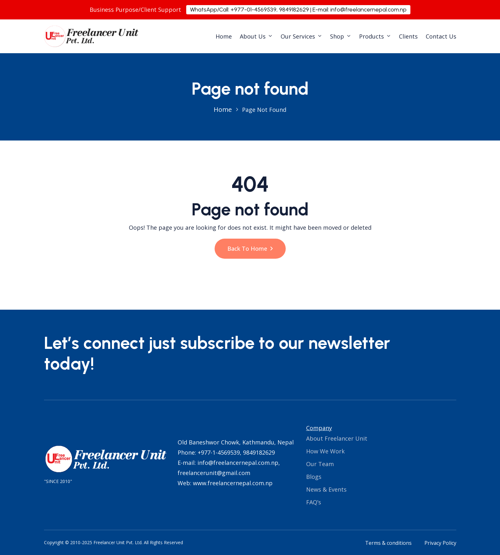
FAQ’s (313, 502)
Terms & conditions (388, 542)
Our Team (320, 464)
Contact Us (441, 36)
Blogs (313, 476)
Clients (408, 36)
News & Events (326, 489)
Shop (337, 36)
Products (371, 36)
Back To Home (250, 249)
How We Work (325, 451)
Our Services (298, 36)
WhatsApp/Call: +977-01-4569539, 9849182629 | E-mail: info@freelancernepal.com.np (298, 9)
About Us (253, 36)
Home (224, 36)
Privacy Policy (440, 542)
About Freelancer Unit (336, 438)
